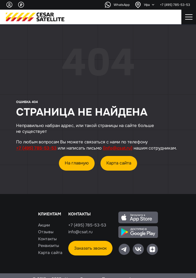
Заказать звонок (90, 248)
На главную (77, 163)
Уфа (147, 5)
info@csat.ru (80, 231)
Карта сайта (118, 163)
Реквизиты (48, 245)
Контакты (47, 238)
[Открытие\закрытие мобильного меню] (188, 17)
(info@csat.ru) (117, 148)
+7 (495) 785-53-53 (175, 5)
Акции (44, 225)
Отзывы (46, 231)
